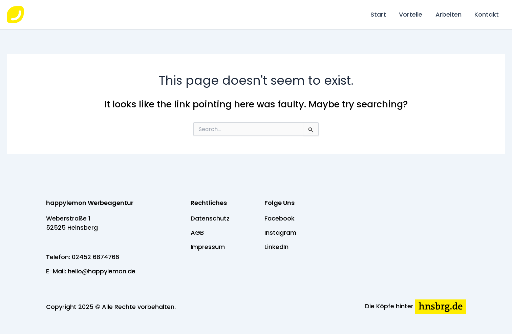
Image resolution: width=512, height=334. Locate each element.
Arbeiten (449, 14)
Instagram (280, 232)
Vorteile (412, 14)
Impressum (208, 247)
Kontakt (487, 14)
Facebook (279, 218)
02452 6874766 (95, 257)
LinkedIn (276, 247)
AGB (197, 232)
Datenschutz (210, 218)
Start (381, 14)
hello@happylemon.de (101, 271)
